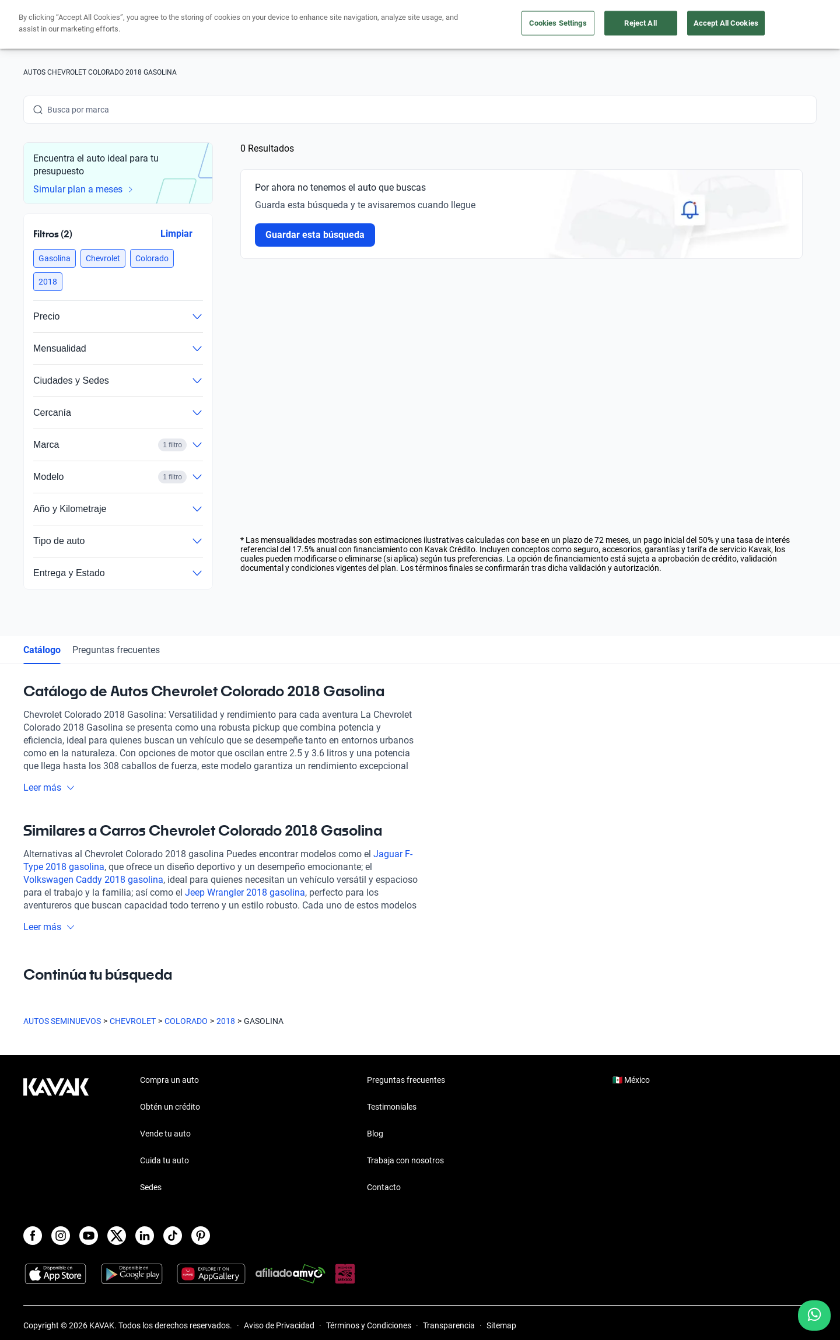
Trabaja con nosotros (405, 1160)
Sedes (151, 1187)
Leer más (49, 787)
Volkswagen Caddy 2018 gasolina (93, 879)
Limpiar (176, 233)
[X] (116, 1235)
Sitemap (501, 1325)
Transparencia (449, 1325)
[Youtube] (88, 1235)
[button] (54, 258)
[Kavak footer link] (56, 1135)
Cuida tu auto (164, 1160)
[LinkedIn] (144, 1235)
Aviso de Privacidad (279, 1325)
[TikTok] (172, 1235)
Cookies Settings (558, 23)
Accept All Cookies (726, 23)
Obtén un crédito (170, 1106)
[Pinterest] (200, 1235)
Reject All (640, 23)
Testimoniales (391, 1106)
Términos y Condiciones (368, 1325)
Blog (375, 1133)
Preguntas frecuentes (116, 649)
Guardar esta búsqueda (315, 234)
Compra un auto (169, 1080)
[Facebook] (32, 1235)
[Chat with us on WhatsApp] (814, 1315)
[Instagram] (60, 1235)
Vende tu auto (165, 1133)
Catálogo (42, 649)
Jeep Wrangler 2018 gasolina (245, 892)
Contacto (384, 1187)
